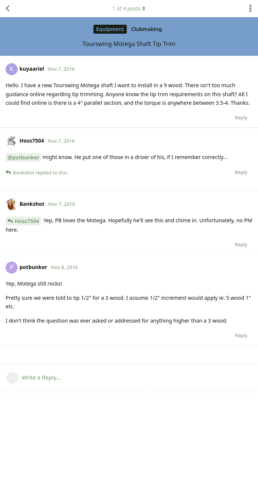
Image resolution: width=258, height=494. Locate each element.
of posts (129, 8)
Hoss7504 (27, 285)
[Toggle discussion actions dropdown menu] (250, 8)
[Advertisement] (129, 160)
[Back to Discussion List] (7, 8)
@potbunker (23, 222)
